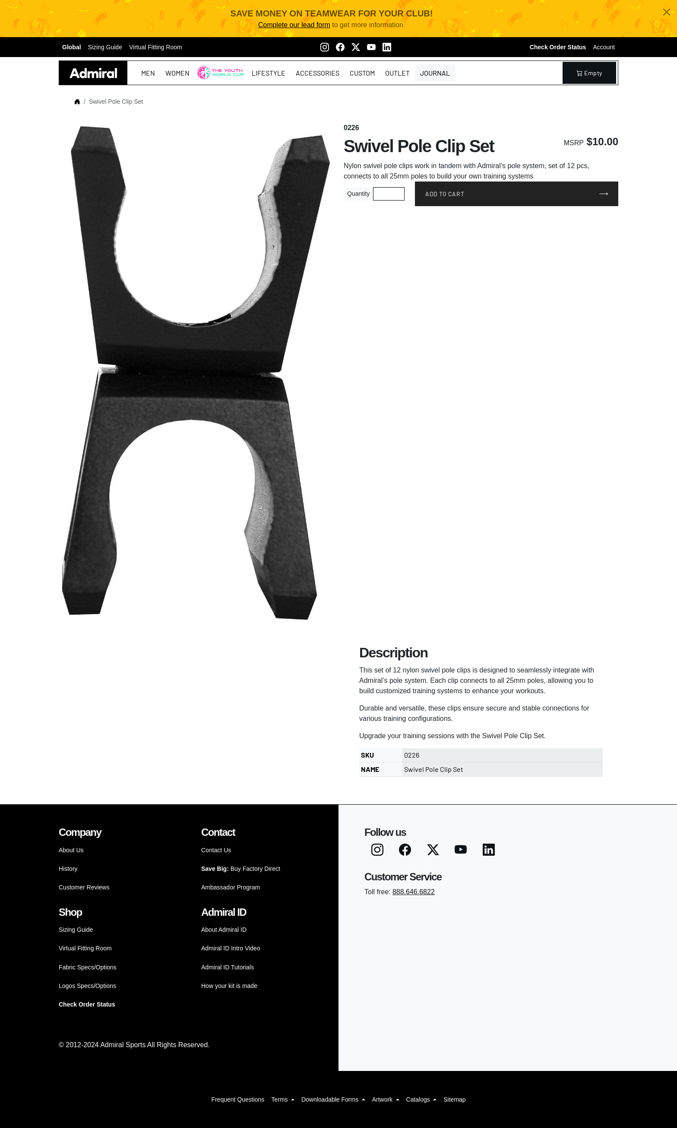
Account (604, 47)
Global (71, 47)
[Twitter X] (356, 47)
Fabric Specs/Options (88, 967)
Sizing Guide (105, 47)
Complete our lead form (294, 25)
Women (177, 73)
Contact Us (216, 850)
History (68, 868)
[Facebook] (340, 47)
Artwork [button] (383, 1099)
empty (589, 72)
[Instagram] (324, 47)
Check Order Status (558, 47)
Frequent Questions (237, 1099)
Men (148, 73)
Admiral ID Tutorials (227, 967)
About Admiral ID (224, 929)
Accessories (317, 73)
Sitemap (454, 1099)
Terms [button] (280, 1099)
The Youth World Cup (218, 78)
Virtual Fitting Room (155, 47)
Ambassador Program (230, 887)
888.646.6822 (413, 891)
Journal (435, 73)
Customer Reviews (84, 887)
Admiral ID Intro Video (230, 948)
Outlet (397, 73)
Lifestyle (268, 73)
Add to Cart (444, 194)
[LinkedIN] (387, 47)
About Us (71, 850)
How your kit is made (229, 985)
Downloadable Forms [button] (330, 1099)
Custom (362, 73)
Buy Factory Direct (240, 868)
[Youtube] (371, 47)
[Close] (666, 12)
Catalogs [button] (419, 1099)
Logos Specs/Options (87, 985)
